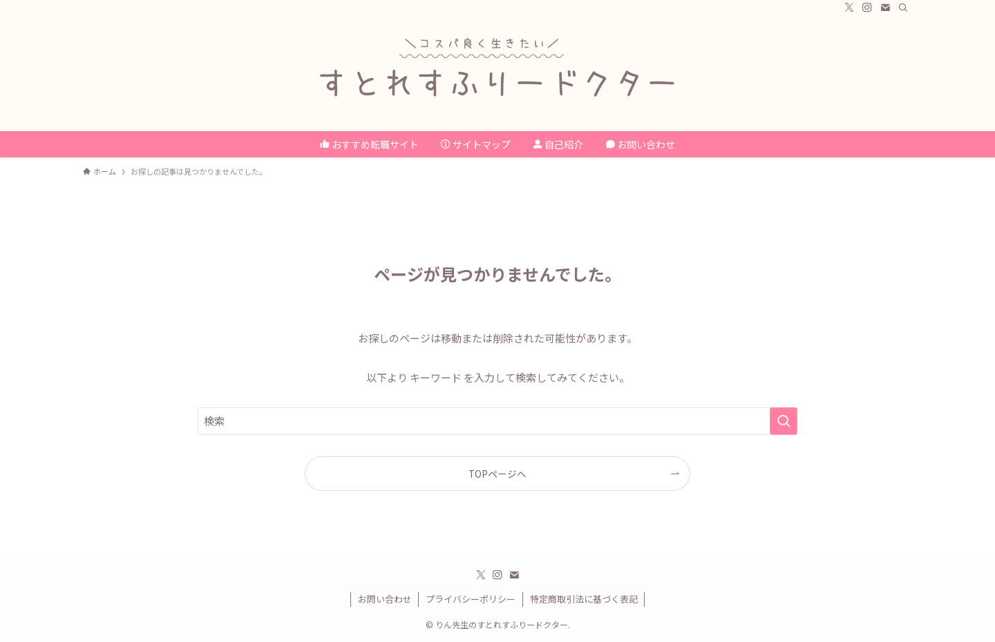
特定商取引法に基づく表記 (584, 598)
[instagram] (867, 7)
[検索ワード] (497, 421)
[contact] (885, 7)
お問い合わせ (385, 598)
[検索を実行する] (783, 421)
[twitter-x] (849, 7)
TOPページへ (497, 473)
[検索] (903, 7)
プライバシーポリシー (470, 598)
